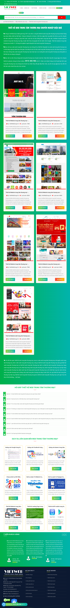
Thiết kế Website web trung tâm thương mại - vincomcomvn (18, 336)
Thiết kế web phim (51, 587)
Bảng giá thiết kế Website (54, 1)
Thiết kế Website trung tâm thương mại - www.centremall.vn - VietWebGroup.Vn (17, 264)
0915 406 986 (30, 61)
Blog (21, 13)
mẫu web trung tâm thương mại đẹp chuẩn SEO (36, 372)
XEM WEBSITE (27, 135)
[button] (35, 394)
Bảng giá (26, 8)
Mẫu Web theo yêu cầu (10, 4)
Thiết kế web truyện (51, 584)
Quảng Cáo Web (42, 8)
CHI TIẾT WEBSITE (10, 135)
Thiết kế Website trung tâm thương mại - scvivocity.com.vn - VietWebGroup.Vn (49, 193)
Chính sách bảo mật (29, 587)
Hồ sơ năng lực (28, 577)
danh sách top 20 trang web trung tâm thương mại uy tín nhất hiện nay (38, 370)
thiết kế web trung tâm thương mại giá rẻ (26, 374)
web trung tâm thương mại (52, 367)
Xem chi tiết (13, 468)
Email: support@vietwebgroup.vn (27, 1)
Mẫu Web (59, 8)
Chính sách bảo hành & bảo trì (31, 590)
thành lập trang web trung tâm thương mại (33, 367)
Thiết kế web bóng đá (51, 590)
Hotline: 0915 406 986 (10, 1)
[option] (35, 551)
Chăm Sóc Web (51, 8)
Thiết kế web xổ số (51, 577)
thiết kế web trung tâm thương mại (24, 360)
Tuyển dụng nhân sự (29, 584)
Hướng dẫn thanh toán (29, 580)
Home (21, 8)
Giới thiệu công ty (29, 574)
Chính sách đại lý (28, 596)
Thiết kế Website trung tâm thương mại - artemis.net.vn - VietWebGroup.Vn (17, 121)
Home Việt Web (41, 1)
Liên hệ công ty (28, 593)
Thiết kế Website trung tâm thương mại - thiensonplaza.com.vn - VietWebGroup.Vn (17, 193)
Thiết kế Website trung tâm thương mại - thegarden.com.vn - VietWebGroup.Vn (49, 121)
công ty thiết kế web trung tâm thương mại (45, 362)
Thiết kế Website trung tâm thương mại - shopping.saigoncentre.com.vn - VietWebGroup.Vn (49, 264)
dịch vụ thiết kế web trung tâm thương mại (51, 365)
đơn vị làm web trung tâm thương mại (23, 362)
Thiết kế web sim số (51, 580)
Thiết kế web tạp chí (51, 593)
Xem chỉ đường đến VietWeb (12, 596)
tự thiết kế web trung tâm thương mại (29, 365)
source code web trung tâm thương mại (44, 360)
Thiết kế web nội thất (51, 596)
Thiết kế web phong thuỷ (52, 574)
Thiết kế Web (33, 8)
